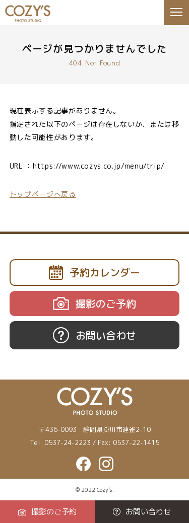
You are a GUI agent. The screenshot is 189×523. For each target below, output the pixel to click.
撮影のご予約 (47, 511)
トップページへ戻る (43, 194)
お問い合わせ (142, 511)
